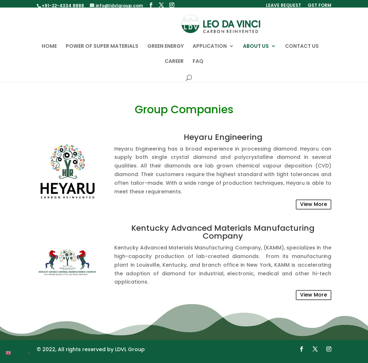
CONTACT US (302, 50)
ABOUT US (256, 50)
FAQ (198, 65)
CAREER (174, 65)
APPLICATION (210, 50)
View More (313, 207)
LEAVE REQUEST (283, 5)
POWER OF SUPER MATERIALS (102, 50)
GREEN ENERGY (165, 50)
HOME (49, 50)
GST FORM (319, 5)
